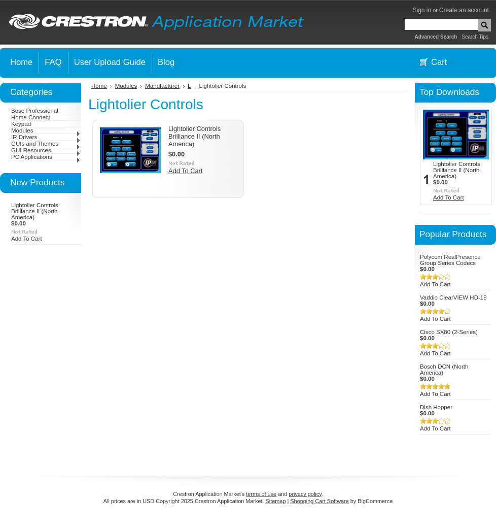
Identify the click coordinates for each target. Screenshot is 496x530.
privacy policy (305, 494)
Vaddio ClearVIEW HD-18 (453, 297)
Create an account (464, 10)
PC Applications (46, 157)
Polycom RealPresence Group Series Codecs (450, 260)
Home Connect (30, 117)
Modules (46, 130)
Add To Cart (26, 239)
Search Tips (475, 37)
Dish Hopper (436, 407)
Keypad (21, 124)
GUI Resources (46, 150)
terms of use (261, 494)
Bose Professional (34, 111)
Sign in (421, 10)
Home (99, 86)
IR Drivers (46, 137)
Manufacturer (162, 86)
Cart (439, 62)
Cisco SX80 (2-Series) (449, 332)
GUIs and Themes (46, 144)
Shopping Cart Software (319, 501)
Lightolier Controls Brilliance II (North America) (34, 211)
